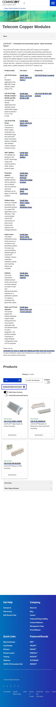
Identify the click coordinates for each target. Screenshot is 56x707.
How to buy (7, 611)
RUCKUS (33, 657)
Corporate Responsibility (39, 619)
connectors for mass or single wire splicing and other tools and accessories (29, 351)
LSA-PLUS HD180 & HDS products (43, 94)
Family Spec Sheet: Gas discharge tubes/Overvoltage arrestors (26, 177)
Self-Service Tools (9, 615)
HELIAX (33, 645)
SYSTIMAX (34, 660)
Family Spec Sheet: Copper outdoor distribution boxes (26, 203)
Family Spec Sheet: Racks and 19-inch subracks (26, 309)
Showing (25, 374)
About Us (33, 608)
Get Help (8, 602)
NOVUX (33, 649)
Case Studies (7, 645)
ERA (32, 642)
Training (6, 657)
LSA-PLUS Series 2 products (44, 75)
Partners (6, 649)
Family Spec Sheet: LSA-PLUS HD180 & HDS (26, 95)
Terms (47, 692)
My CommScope (9, 642)
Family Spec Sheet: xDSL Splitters (24, 155)
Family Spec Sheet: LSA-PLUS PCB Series (26, 123)
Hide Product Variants (16, 392)
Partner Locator (8, 653)
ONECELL (34, 653)
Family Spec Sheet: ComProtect (24, 191)
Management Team (37, 626)
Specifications (12, 435)
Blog (31, 611)
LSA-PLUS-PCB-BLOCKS (12, 463)
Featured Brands (39, 636)
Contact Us (7, 608)
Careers (32, 615)
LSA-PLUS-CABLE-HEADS (13, 421)
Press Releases (35, 630)
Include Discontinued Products (18, 395)
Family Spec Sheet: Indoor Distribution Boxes (26, 236)
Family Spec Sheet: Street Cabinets (24, 275)
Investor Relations (36, 622)
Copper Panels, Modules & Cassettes (15, 8)
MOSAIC (33, 664)
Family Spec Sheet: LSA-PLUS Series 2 (26, 77)
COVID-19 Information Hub (13, 664)
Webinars (6, 660)
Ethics (25, 692)
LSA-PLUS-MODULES (37, 421)
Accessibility (7, 692)
